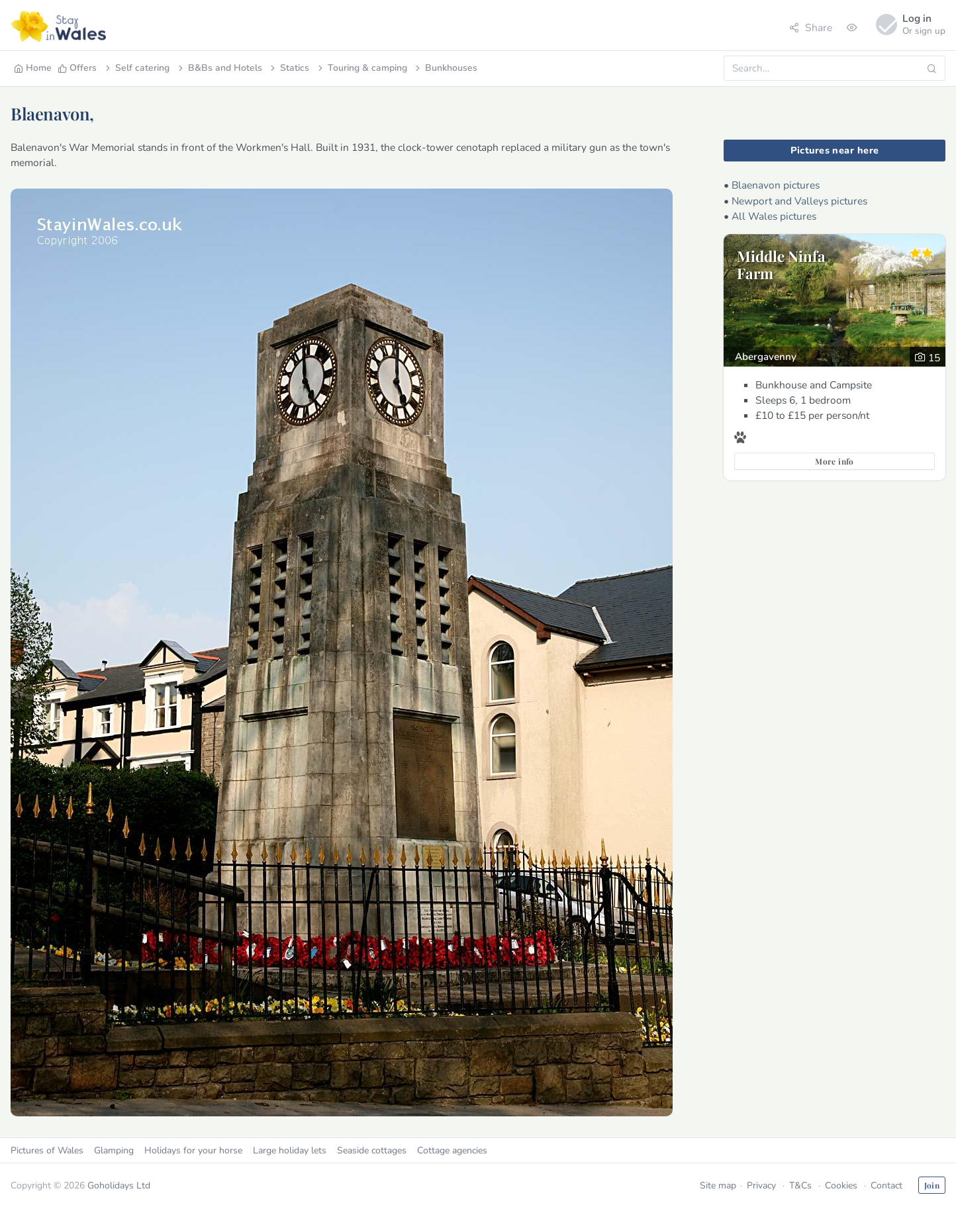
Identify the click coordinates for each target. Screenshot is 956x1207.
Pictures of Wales (47, 1150)
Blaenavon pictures (776, 185)
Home (33, 68)
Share (810, 27)
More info (834, 461)
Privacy (761, 1185)
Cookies (841, 1185)
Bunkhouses (445, 68)
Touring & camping (361, 68)
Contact (886, 1185)
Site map (718, 1185)
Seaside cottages (371, 1150)
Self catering (136, 68)
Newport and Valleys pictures (799, 201)
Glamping (114, 1150)
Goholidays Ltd (118, 1185)
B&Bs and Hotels (219, 68)
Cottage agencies (452, 1150)
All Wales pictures (774, 216)
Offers (77, 68)
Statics (288, 68)
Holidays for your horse (193, 1150)
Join (931, 1185)
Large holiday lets (289, 1150)
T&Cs (800, 1185)
